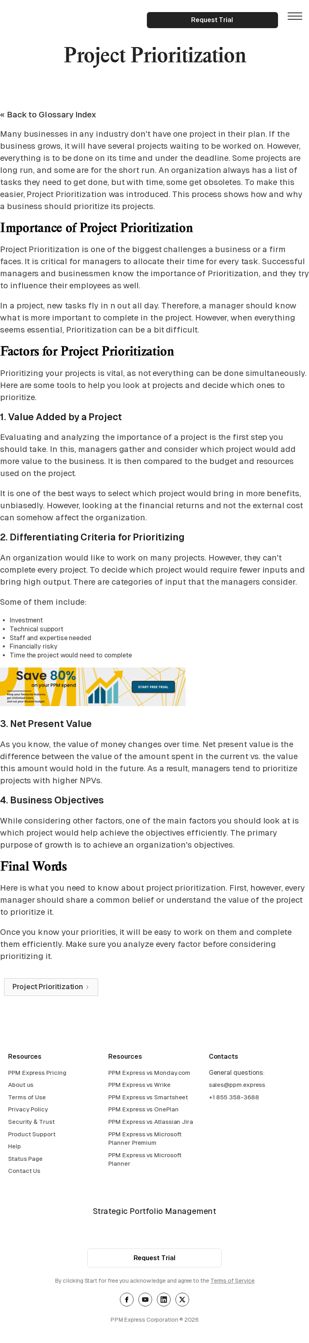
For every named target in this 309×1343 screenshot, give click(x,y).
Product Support (32, 1136)
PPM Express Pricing (37, 1074)
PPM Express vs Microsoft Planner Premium (144, 1140)
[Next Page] (51, 987)
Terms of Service (232, 1283)
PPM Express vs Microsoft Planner (144, 1161)
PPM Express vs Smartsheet (148, 1099)
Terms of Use (27, 1099)
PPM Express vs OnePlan (143, 1111)
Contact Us (24, 1173)
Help (14, 1148)
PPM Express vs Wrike (139, 1087)
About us (20, 1087)
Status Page (25, 1160)
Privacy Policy (28, 1111)
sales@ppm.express (237, 1087)
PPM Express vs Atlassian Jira (150, 1123)
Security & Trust (31, 1123)
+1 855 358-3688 (234, 1099)
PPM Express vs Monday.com (149, 1074)
